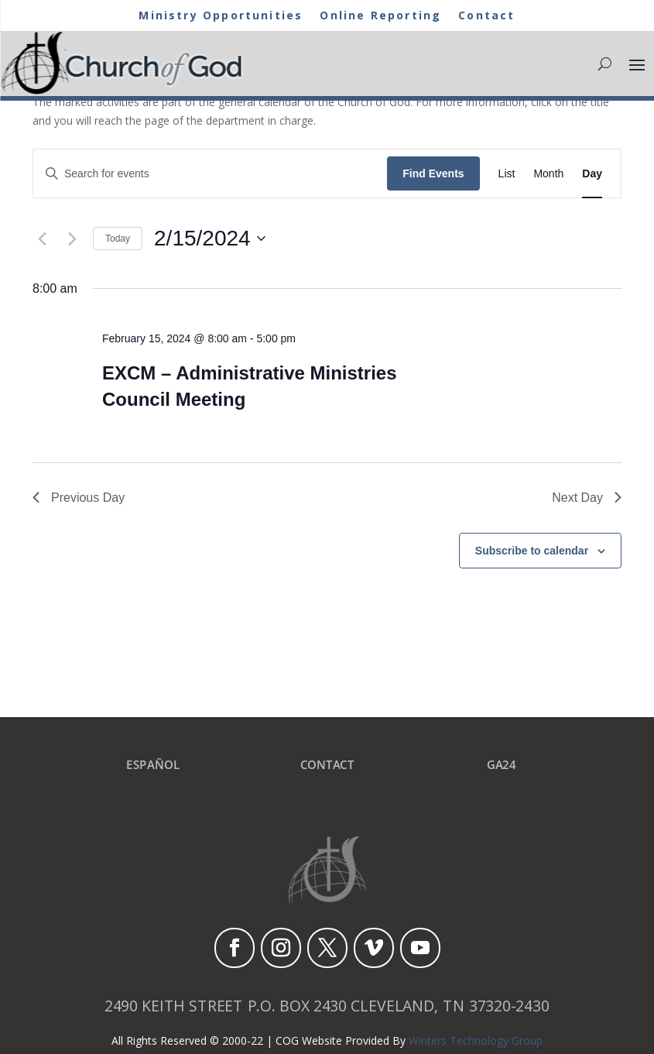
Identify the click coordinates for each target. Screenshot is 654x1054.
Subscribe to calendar (531, 550)
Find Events (433, 173)
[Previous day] (42, 238)
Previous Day (79, 497)
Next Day (586, 497)
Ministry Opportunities (214, 16)
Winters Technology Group (476, 1040)
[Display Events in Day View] (592, 173)
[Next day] (72, 238)
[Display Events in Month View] (548, 173)
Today (117, 238)
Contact (498, 16)
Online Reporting (385, 16)
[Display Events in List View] (506, 173)
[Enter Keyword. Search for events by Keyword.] (210, 173)
